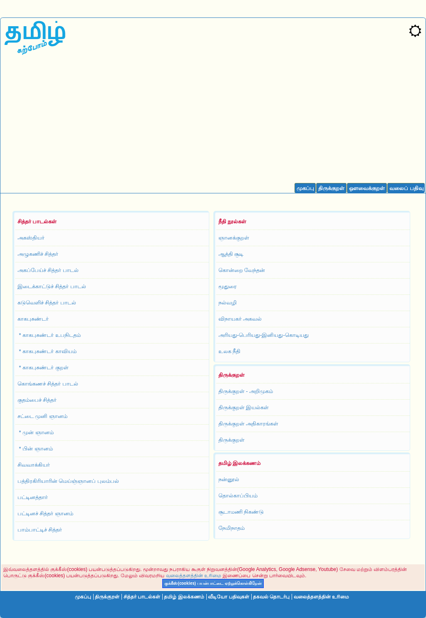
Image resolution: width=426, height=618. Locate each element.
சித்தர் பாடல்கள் (142, 597)
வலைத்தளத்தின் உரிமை (193, 575)
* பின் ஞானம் (35, 448)
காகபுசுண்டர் (33, 319)
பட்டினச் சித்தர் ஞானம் (45, 513)
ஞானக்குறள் (233, 238)
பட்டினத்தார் (32, 497)
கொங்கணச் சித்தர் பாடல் (47, 384)
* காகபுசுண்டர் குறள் (43, 367)
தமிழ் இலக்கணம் (184, 597)
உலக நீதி (229, 351)
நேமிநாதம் (231, 528)
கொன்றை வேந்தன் (241, 270)
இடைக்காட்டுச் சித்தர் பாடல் (51, 286)
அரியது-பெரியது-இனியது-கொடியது (263, 335)
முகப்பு (305, 188)
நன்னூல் (228, 479)
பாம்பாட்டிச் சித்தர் (39, 530)
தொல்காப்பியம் (238, 495)
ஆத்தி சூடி (231, 254)
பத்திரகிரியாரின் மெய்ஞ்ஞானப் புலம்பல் (68, 481)
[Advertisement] (213, 121)
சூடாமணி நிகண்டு (241, 512)
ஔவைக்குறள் (367, 188)
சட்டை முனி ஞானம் (42, 416)
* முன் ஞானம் (35, 432)
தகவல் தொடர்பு (271, 597)
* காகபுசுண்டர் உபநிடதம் (49, 335)
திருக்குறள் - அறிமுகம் (245, 391)
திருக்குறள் (331, 188)
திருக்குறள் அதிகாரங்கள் (248, 423)
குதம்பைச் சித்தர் (37, 400)
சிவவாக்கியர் (33, 465)
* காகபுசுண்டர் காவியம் (47, 351)
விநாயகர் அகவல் (240, 319)
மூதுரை (227, 286)
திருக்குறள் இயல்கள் (243, 407)
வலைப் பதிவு (406, 188)
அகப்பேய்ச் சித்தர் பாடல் (48, 270)
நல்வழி (227, 302)
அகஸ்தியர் (31, 238)
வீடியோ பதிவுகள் (228, 597)
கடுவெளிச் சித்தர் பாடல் (46, 302)
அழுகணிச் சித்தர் (38, 254)
